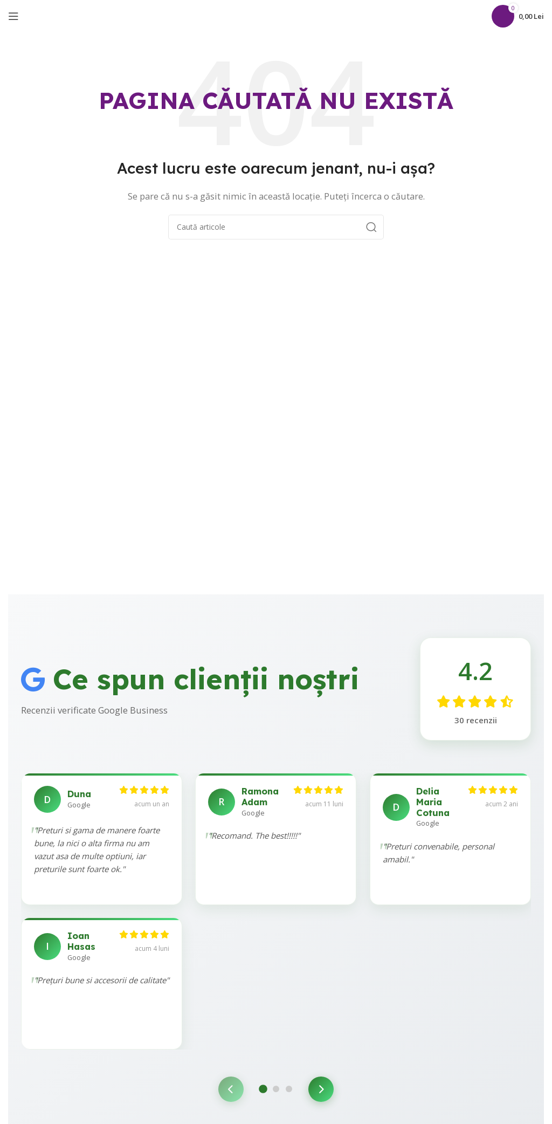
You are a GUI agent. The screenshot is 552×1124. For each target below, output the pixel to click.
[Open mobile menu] (13, 16)
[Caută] (480, 16)
